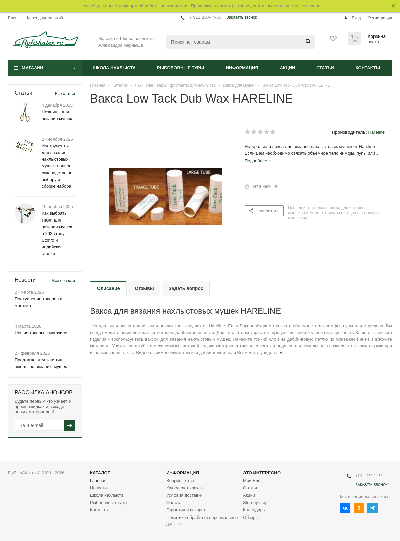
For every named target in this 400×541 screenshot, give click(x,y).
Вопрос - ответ (181, 480)
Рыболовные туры (180, 67)
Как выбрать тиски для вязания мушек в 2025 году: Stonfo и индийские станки (57, 233)
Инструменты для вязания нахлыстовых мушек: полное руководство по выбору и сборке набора (57, 166)
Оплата (174, 502)
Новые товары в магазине (41, 332)
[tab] (258, 161)
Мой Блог (252, 480)
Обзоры (251, 517)
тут (281, 352)
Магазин (32, 67)
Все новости (63, 280)
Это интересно (262, 472)
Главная (98, 480)
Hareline (376, 132)
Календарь (254, 509)
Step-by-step (255, 502)
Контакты (368, 67)
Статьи (325, 67)
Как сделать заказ (184, 487)
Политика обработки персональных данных (202, 520)
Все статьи (65, 93)
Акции (287, 67)
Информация (242, 67)
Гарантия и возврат (186, 509)
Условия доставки (184, 495)
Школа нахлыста (114, 67)
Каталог (100, 472)
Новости (98, 487)
